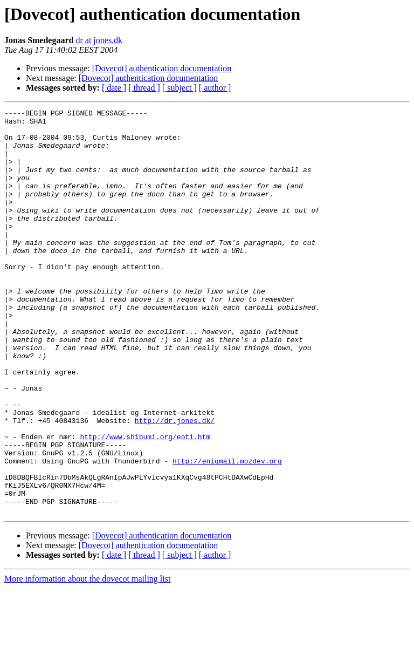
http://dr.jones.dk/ (175, 483)
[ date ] (114, 87)
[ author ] (215, 87)
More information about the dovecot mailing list (87, 659)
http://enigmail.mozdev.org (227, 532)
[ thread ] (144, 87)
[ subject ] (179, 87)
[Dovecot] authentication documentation (162, 68)
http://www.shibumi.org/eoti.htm (145, 503)
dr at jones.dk (98, 40)
